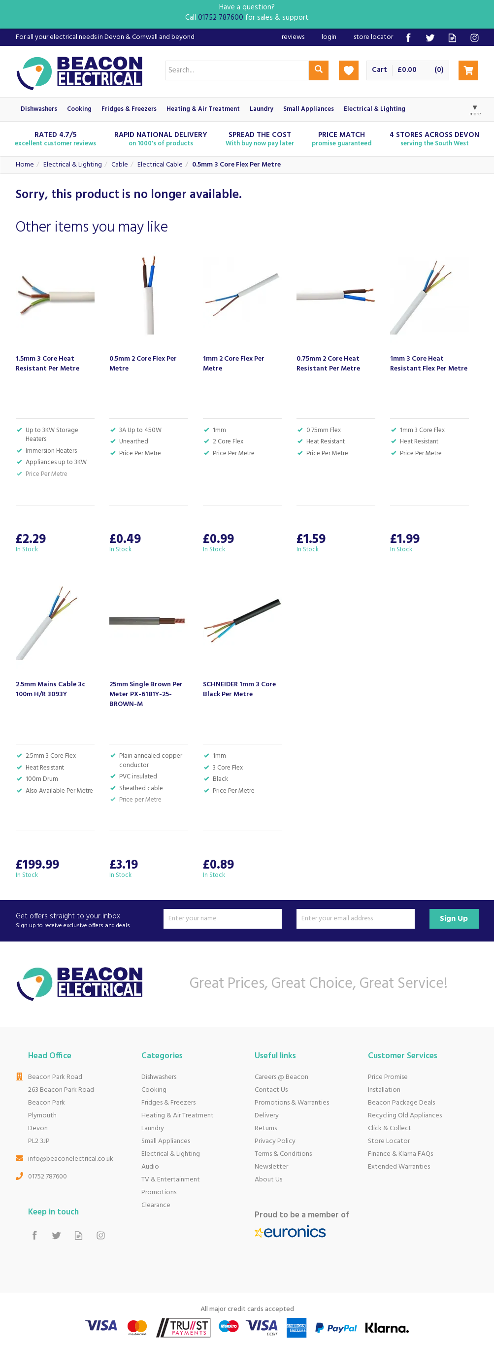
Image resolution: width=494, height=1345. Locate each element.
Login (329, 37)
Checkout (468, 70)
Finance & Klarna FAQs (400, 1154)
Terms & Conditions (283, 1154)
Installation (384, 1090)
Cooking (153, 1090)
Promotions (158, 1192)
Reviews (293, 37)
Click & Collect (389, 1128)
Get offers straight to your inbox (86, 921)
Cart (379, 70)
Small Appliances (165, 1141)
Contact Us (271, 1090)
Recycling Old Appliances (405, 1115)
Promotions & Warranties (292, 1103)
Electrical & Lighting (170, 1154)
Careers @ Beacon (281, 1077)
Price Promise (388, 1077)
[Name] (223, 919)
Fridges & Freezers (168, 1103)
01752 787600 (47, 1176)
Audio (150, 1167)
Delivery (267, 1115)
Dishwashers (158, 1077)
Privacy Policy (275, 1141)
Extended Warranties (399, 1167)
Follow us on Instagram (474, 37)
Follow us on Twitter (430, 37)
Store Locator (389, 1141)
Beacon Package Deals (401, 1103)
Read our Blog (452, 37)
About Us (268, 1179)
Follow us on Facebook (408, 37)
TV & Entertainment (170, 1179)
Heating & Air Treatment (177, 1115)
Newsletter (271, 1167)
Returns (266, 1128)
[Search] (237, 70)
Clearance (155, 1205)
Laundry (152, 1128)
